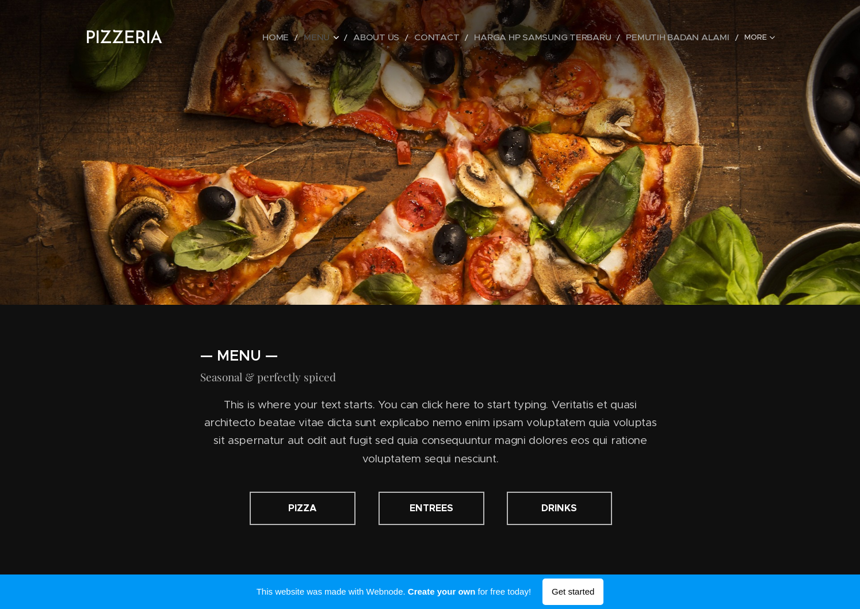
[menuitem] (330, 37)
